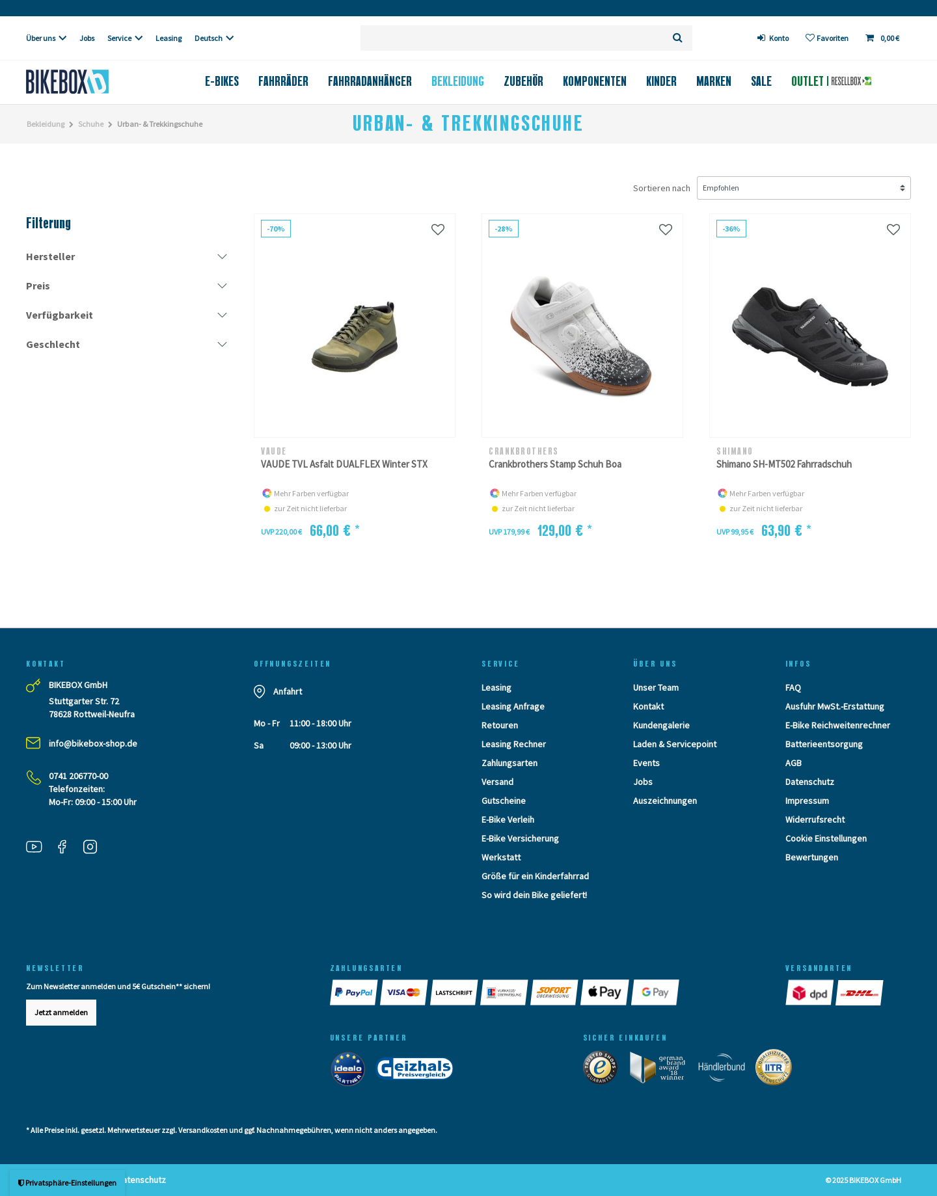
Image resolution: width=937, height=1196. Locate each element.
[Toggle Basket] (884, 38)
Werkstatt (501, 857)
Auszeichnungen (665, 800)
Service (119, 38)
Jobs (86, 38)
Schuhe (90, 124)
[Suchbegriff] (511, 38)
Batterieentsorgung (824, 744)
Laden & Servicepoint (674, 744)
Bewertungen (811, 857)
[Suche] (677, 38)
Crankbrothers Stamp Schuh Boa (555, 464)
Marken (713, 81)
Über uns (40, 38)
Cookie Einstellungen (826, 838)
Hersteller (50, 256)
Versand (497, 782)
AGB (793, 763)
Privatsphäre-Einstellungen (67, 1183)
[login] (773, 38)
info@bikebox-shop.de (93, 743)
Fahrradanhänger (370, 81)
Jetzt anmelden (61, 1012)
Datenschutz (809, 782)
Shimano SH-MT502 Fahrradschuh (784, 464)
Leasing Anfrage (513, 706)
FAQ (793, 687)
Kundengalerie (661, 725)
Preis (38, 285)
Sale (761, 81)
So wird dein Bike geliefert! (534, 895)
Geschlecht (53, 344)
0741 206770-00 (78, 776)
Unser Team (656, 687)
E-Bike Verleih (508, 819)
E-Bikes (222, 81)
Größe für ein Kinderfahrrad (535, 876)
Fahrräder (283, 81)
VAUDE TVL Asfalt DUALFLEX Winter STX (344, 464)
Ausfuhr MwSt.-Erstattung (834, 706)
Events (646, 763)
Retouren (500, 725)
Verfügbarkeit (59, 314)
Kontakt (648, 706)
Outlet (831, 81)
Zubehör (523, 81)
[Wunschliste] (827, 38)
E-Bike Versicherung (520, 838)
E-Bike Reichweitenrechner (837, 725)
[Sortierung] (804, 188)
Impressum (807, 800)
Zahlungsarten (509, 763)
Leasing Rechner (514, 744)
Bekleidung (457, 81)
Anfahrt (287, 691)
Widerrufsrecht (815, 819)
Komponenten (595, 81)
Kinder (661, 81)
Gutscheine (504, 800)
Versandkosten (203, 1130)
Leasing (169, 38)
